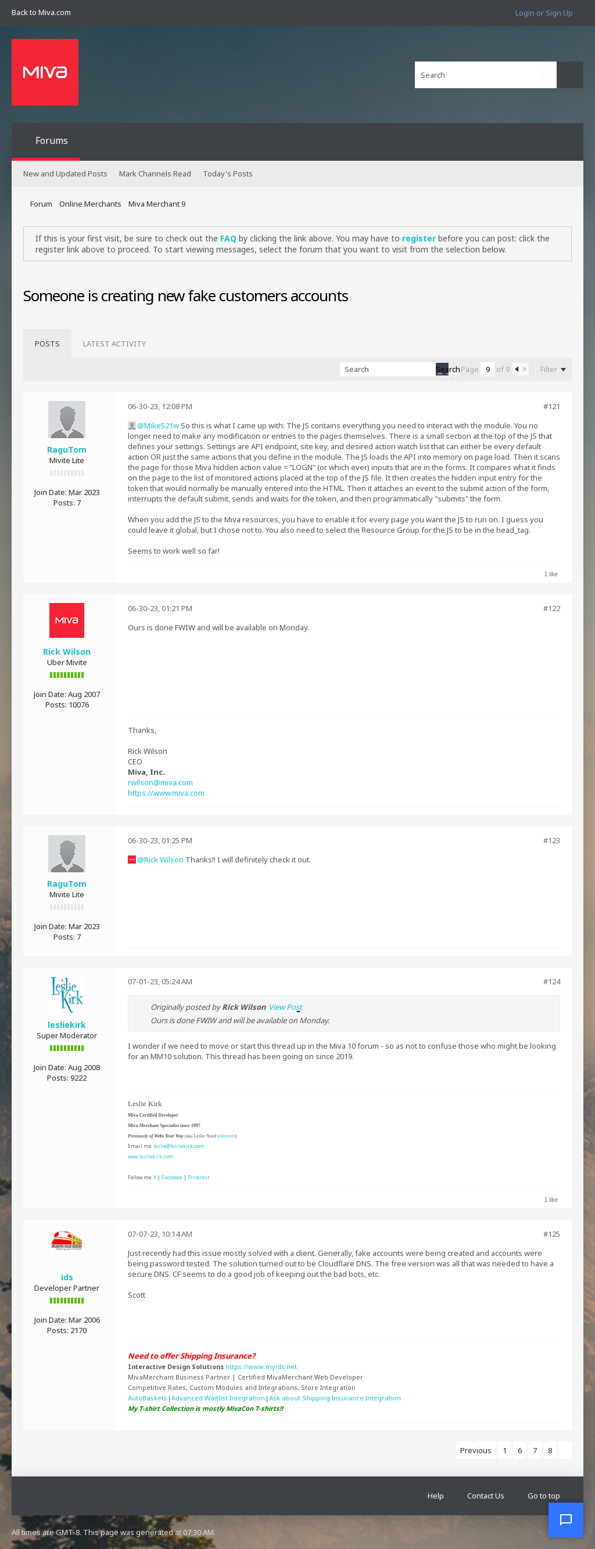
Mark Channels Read (155, 173)
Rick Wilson (67, 651)
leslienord (226, 1136)
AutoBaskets (147, 1397)
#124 (551, 981)
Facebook (172, 1177)
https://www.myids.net (261, 1366)
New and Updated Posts (65, 173)
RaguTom (67, 449)
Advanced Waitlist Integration (218, 1397)
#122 (551, 608)
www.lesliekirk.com (150, 1156)
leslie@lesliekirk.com (178, 1146)
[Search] (486, 75)
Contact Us (485, 1495)
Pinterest (198, 1177)
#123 (551, 840)
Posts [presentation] (47, 343)
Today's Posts (228, 173)
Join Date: (50, 492)
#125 (551, 1234)
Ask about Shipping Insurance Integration (335, 1397)
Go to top (544, 1495)
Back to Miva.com (41, 12)
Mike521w (161, 425)
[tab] (47, 343)
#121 (551, 406)
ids (67, 1277)
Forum (41, 203)
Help (436, 1495)
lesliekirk (67, 1024)
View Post (285, 1007)
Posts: (64, 502)
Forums (51, 140)
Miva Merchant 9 (156, 203)
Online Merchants (90, 203)
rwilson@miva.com (160, 782)
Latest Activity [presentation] (114, 343)
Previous (476, 1450)
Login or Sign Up (544, 13)
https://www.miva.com (166, 793)
